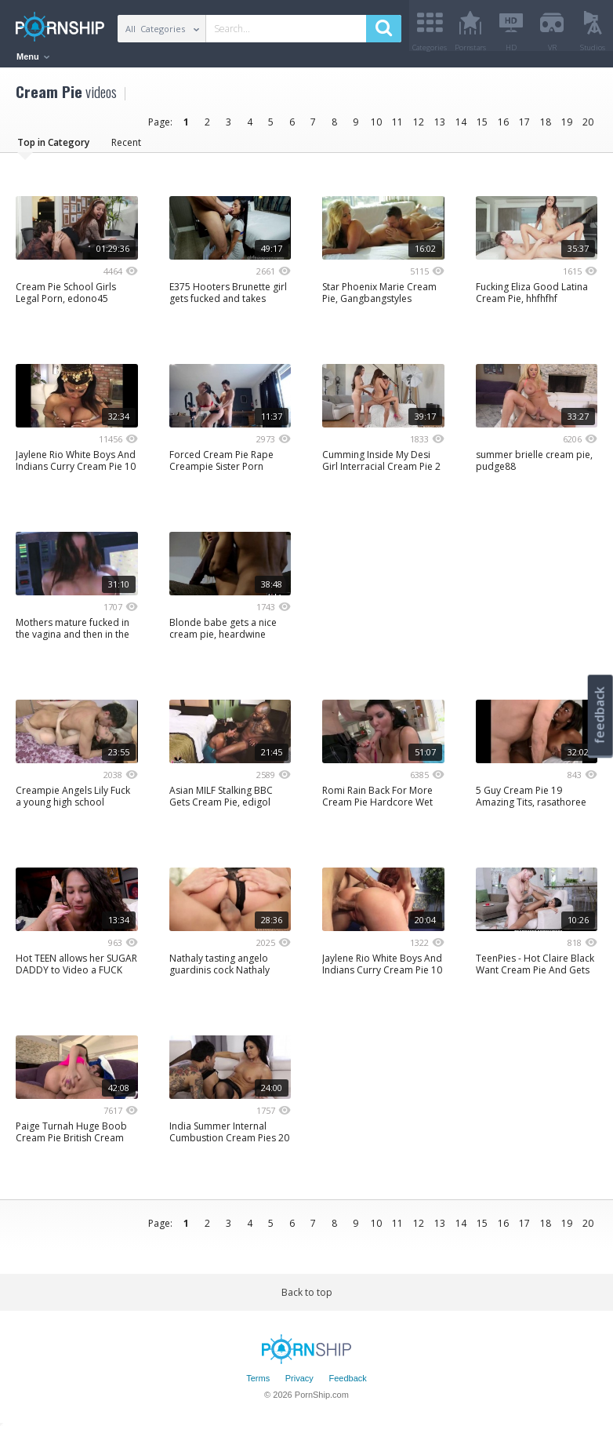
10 (376, 127)
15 (482, 127)
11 (397, 127)
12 (418, 127)
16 (503, 127)
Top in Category (53, 148)
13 (439, 127)
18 (545, 127)
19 (566, 127)
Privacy (299, 1384)
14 (460, 127)
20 (587, 127)
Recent (126, 148)
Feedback (347, 1384)
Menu (32, 56)
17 (524, 127)
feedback (599, 715)
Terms (258, 1384)
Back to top (306, 1297)
